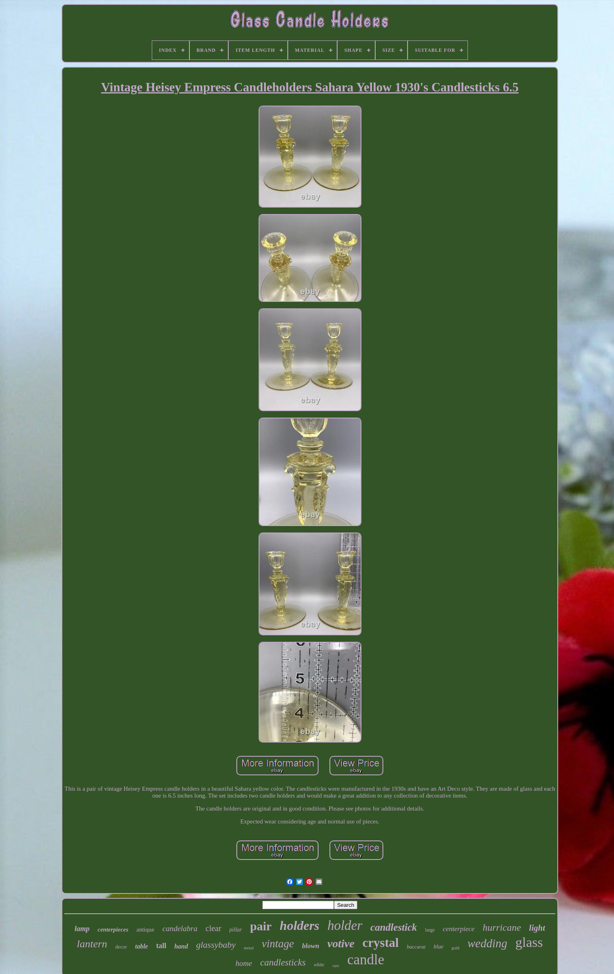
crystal (381, 943)
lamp (81, 929)
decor (121, 947)
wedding (487, 943)
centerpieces (113, 929)
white (319, 965)
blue (438, 947)
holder (344, 925)
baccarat (416, 947)
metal (248, 947)
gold (455, 947)
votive (341, 943)
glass (529, 942)
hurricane (501, 927)
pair (261, 926)
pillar (235, 930)
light (537, 928)
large (430, 930)
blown (310, 946)
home (244, 963)
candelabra (180, 928)
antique (145, 929)
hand (181, 946)
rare (335, 965)
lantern (92, 944)
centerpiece (458, 929)
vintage (278, 944)
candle (365, 960)
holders (299, 925)
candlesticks (283, 962)
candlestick (393, 927)
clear (213, 928)
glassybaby (216, 945)
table (141, 946)
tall (161, 946)
